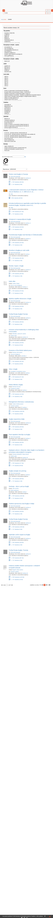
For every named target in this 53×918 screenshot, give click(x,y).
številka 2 (27, 373)
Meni (10, 19)
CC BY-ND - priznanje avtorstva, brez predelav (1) (15, 135)
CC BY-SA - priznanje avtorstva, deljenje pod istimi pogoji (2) (17, 137)
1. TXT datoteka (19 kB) (16, 498)
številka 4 (24, 407)
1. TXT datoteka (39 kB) (16, 413)
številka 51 (28, 318)
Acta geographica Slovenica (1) (11, 49)
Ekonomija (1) (7, 109)
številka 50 (28, 554)
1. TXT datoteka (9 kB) (15, 184)
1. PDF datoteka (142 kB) (16, 394)
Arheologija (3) (7, 104)
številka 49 (28, 523)
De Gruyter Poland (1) (9, 121)
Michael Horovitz (16, 386)
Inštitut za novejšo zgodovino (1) (11, 97)
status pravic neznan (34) (10, 141)
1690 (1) (6, 78)
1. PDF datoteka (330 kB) (16, 227)
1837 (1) (6, 82)
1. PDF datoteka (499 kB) (16, 426)
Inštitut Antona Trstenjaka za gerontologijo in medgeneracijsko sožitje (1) (20, 96)
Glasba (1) (6, 113)
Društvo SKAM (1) (8, 123)
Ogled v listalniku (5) (8, 146)
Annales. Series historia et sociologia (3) (13, 54)
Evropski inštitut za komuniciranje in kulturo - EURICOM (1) (17, 92)
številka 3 (24, 355)
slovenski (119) (7, 71)
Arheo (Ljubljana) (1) (8, 55)
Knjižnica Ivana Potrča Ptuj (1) (11, 99)
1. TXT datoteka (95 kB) (16, 465)
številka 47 (28, 269)
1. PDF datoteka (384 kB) (16, 182)
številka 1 (27, 254)
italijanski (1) (7, 68)
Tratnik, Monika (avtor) (17, 404)
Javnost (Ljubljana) (15, 354)
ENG (5, 19)
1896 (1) (6, 85)
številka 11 (25, 286)
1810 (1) (6, 80)
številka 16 (28, 507)
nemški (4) (6, 70)
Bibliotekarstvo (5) (8, 106)
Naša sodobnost (15, 490)
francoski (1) (7, 67)
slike (12, 194)
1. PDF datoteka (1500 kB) (16, 411)
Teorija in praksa (15, 405)
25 (44, 585)
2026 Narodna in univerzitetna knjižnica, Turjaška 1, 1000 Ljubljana (28, 916)
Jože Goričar (15, 488)
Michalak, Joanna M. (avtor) (19, 333)
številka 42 (28, 538)
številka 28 (28, 178)
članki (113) (7, 61)
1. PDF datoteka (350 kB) (16, 442)
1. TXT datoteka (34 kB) (16, 579)
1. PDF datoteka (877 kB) (16, 211)
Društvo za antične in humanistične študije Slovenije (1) (16, 124)
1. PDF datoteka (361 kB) (16, 258)
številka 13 (28, 223)
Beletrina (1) (7, 118)
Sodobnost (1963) (15, 388)
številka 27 (28, 438)
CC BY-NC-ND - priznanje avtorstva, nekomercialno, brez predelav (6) (19, 134)
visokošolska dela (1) (9, 40)
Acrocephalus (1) (8, 47)
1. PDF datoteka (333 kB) (16, 306)
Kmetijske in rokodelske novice (18, 371)
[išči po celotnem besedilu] (49, 11)
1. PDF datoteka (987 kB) (16, 558)
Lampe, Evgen (15, 283)
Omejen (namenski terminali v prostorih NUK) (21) (15, 147)
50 (46, 585)
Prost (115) (6, 150)
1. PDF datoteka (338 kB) (16, 511)
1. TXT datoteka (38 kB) (16, 363)
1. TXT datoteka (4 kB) (15, 245)
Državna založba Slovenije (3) (11, 127)
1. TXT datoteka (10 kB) (16, 214)
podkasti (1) (7, 38)
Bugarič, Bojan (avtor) (17, 569)
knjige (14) (6, 35)
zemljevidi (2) (7, 41)
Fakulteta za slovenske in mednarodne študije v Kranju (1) (17, 93)
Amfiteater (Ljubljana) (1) (9, 52)
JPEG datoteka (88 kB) (15, 198)
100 (49, 585)
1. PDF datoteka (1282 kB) (16, 495)
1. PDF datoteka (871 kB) (16, 377)
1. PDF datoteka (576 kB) (16, 290)
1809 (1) (6, 79)
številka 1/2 (25, 337)
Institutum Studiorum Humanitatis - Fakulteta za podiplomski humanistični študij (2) (22, 94)
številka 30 (28, 422)
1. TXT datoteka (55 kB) (16, 345)
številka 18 (28, 302)
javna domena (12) (8, 138)
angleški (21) (7, 66)
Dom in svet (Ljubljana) (16, 285)
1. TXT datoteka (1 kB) (15, 276)
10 (42, 585)
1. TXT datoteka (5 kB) (15, 444)
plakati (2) (6, 37)
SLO (2, 19)
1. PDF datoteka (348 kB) (16, 542)
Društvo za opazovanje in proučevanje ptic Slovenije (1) (16, 90)
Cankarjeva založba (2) (9, 120)
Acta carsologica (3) (8, 48)
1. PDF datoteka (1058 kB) (16, 526)
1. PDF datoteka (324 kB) (16, 242)
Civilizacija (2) (7, 107)
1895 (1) (6, 83)
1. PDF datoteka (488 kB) (16, 321)
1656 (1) (6, 76)
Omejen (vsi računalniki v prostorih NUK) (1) (14, 149)
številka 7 (24, 491)
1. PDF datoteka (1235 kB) (16, 577)
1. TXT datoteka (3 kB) (15, 260)
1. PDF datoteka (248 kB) (16, 342)
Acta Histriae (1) (7, 51)
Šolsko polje (14, 335)
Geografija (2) (7, 110)
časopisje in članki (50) (9, 33)
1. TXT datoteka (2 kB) (15, 229)
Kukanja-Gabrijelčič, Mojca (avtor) (20, 454)
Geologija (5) (7, 111)
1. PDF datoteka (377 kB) (16, 463)
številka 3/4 (25, 457)
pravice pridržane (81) (9, 139)
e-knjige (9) (6, 34)
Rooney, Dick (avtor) (17, 352)
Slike (12, 207)
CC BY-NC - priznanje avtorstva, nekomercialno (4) (15, 132)
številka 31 (28, 238)
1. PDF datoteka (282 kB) (16, 273)
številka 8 (27, 474)
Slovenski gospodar (15, 176)
